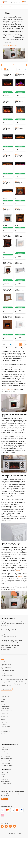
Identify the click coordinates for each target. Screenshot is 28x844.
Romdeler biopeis (5, 756)
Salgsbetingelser (5, 722)
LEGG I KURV (7, 92)
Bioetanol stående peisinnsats (9, 754)
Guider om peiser (5, 726)
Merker (3, 6)
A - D (7, 6)
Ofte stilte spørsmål (6, 711)
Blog (2, 729)
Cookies (3, 733)
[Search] (11, 2)
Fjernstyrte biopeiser (6, 758)
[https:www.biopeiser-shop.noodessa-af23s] (14, 463)
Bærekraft (3, 736)
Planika (3, 774)
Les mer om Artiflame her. (10, 45)
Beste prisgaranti (5, 706)
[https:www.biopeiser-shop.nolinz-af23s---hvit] (14, 402)
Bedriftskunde (5, 713)
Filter (14, 65)
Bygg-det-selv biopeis (7, 765)
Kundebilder (4, 724)
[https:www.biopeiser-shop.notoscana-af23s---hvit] (14, 531)
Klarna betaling (5, 708)
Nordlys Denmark (5, 781)
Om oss (3, 719)
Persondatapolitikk (6, 731)
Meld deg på (4, 798)
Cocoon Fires (4, 772)
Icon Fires (3, 777)
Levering (3, 701)
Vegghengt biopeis (6, 747)
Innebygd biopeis (5, 763)
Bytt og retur (4, 704)
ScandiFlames (4, 779)
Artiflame (10, 6)
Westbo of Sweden (6, 783)
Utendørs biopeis (5, 761)
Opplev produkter (7, 689)
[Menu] (25, 2)
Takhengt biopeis (5, 749)
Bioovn (3, 751)
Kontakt (3, 699)
